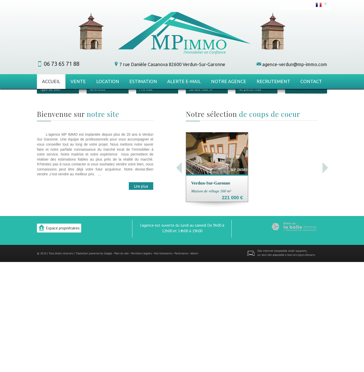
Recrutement (273, 81)
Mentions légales (141, 363)
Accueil (51, 81)
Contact (311, 81)
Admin (194, 363)
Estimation (143, 81)
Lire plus (141, 296)
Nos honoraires (163, 363)
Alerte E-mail (184, 81)
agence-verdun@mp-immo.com (294, 64)
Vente (78, 81)
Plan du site (121, 363)
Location (107, 81)
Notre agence (228, 81)
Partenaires (181, 363)
